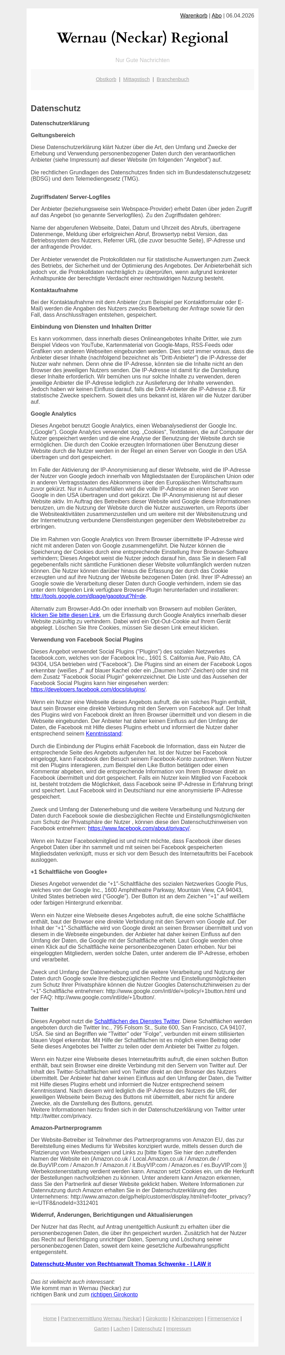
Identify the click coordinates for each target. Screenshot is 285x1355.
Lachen (121, 1328)
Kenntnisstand (103, 734)
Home (49, 1318)
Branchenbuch (173, 79)
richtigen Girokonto (114, 1294)
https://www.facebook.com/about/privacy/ (138, 828)
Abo (217, 16)
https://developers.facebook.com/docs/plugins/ (88, 689)
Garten (101, 1328)
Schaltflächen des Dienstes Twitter (136, 1021)
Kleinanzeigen (187, 1318)
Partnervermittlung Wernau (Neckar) (101, 1318)
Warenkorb (194, 16)
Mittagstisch (136, 79)
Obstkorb (106, 79)
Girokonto (156, 1318)
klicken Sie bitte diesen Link (65, 615)
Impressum (178, 1328)
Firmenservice (223, 1318)
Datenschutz (148, 1328)
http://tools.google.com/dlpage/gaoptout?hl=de (88, 596)
